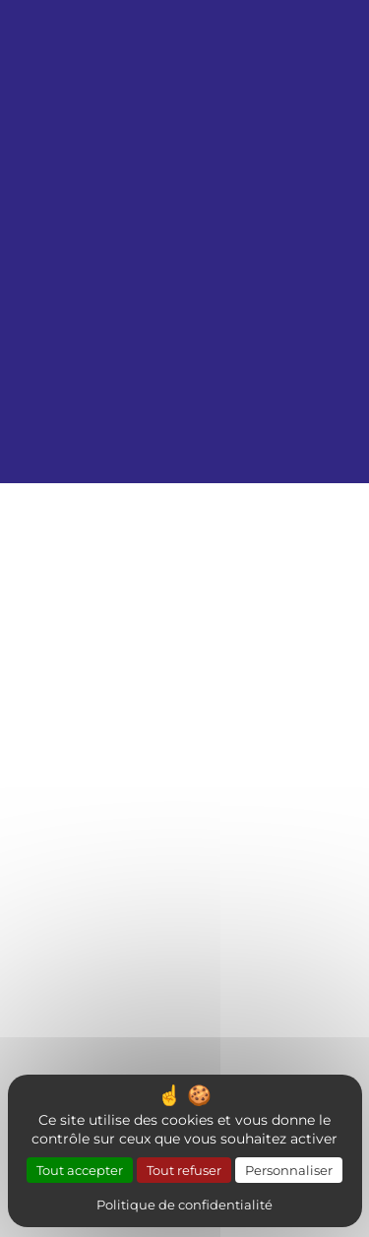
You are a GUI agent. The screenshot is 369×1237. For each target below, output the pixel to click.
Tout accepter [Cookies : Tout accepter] (79, 1169)
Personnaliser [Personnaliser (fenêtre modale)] (289, 1169)
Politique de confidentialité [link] (184, 1204)
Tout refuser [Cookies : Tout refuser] (184, 1169)
